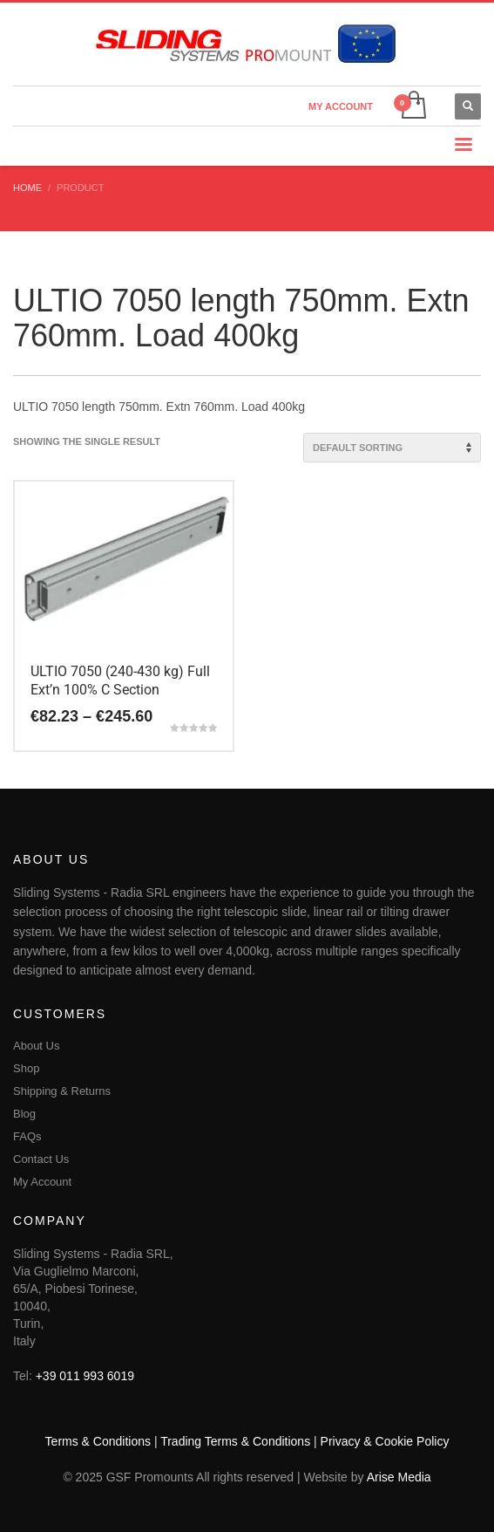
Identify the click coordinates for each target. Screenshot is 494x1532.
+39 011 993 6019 (85, 1376)
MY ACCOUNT (340, 106)
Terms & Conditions (98, 1441)
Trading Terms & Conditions (235, 1441)
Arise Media (399, 1477)
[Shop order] (392, 447)
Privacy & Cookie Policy (385, 1441)
